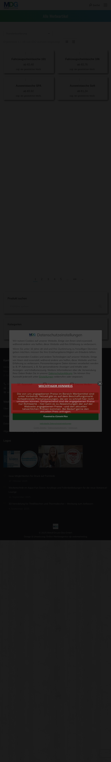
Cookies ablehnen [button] (55, 416)
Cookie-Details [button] (40, 427)
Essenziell (24, 384)
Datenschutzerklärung (60, 373)
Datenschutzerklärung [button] (57, 427)
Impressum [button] (72, 427)
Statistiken (51, 384)
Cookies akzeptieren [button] (55, 396)
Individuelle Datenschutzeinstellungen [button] (55, 423)
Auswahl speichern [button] (55, 406)
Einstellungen (46, 376)
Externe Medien (81, 384)
